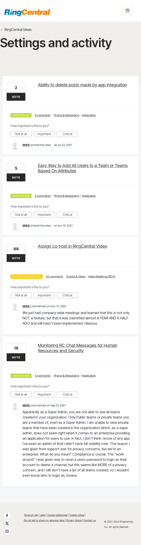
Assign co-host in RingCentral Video (72, 246)
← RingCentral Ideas (16, 29)
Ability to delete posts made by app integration (82, 84)
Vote (16, 97)
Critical (70, 134)
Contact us (90, 520)
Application (89, 115)
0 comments (43, 115)
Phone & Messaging (66, 115)
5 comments (43, 375)
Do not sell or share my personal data (44, 520)
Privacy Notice (74, 520)
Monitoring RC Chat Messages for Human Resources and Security (77, 348)
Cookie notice (77, 515)
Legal (42, 515)
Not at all (23, 134)
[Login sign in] (127, 10)
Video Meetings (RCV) (101, 276)
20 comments (54, 276)
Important (46, 134)
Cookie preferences (57, 515)
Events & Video (75, 276)
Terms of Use (31, 515)
